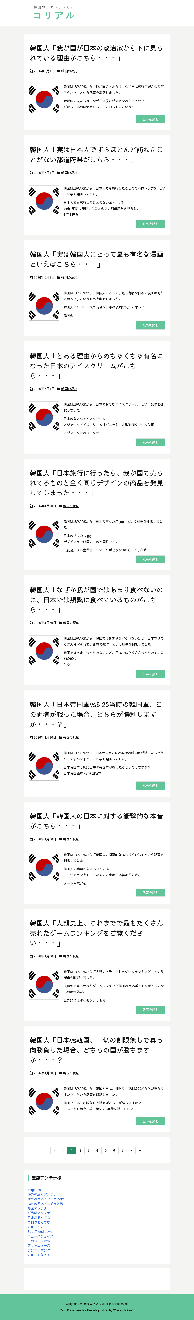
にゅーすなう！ (39, 1255)
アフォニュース (39, 1245)
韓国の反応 (69, 71)
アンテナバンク (39, 1250)
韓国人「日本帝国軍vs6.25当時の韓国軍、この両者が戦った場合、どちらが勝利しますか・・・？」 (96, 714)
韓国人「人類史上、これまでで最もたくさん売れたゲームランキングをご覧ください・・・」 (96, 932)
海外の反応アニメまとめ (45, 1203)
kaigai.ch (34, 1189)
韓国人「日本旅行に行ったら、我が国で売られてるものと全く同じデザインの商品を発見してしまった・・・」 (96, 482)
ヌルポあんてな (39, 1217)
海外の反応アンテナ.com (46, 1199)
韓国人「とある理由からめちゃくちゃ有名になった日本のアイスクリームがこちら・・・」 (96, 365)
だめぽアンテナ (39, 1213)
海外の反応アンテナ (42, 1194)
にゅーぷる (36, 1227)
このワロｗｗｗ (39, 1241)
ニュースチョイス (40, 1236)
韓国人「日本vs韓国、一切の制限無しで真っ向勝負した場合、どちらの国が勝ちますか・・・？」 (96, 1049)
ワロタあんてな (39, 1222)
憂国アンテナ (37, 1208)
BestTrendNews (40, 1231)
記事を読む (150, 119)
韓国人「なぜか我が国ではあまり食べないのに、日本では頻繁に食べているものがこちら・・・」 (96, 599)
